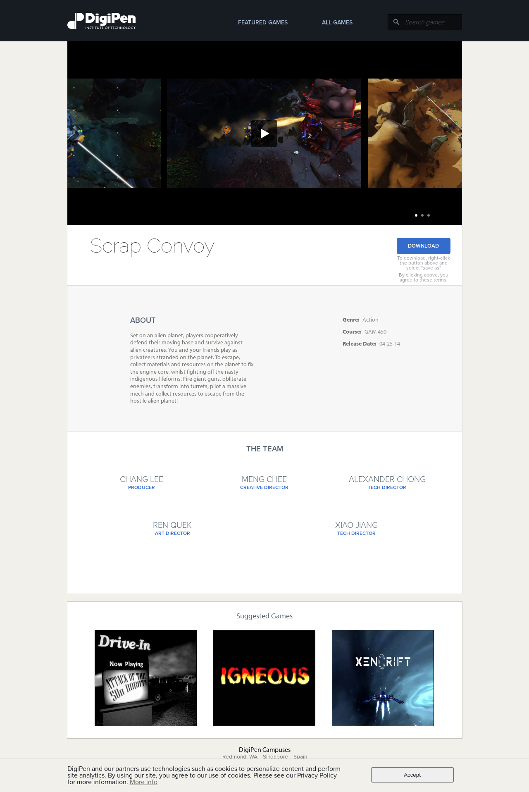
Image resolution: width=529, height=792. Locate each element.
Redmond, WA (239, 757)
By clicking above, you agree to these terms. (423, 277)
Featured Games (263, 22)
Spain (300, 757)
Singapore (275, 757)
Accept (412, 775)
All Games (337, 22)
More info (143, 782)
